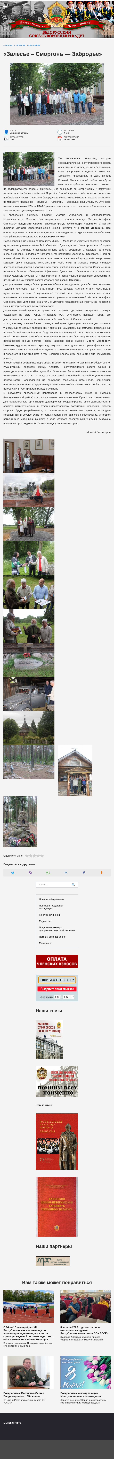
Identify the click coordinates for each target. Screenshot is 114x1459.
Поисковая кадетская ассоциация (51, 907)
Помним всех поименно (52, 936)
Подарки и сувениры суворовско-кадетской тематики (57, 929)
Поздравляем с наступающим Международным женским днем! (81, 1395)
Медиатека (45, 921)
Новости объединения (51, 899)
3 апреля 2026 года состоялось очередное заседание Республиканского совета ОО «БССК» (84, 1329)
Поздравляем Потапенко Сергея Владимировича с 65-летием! (23, 1395)
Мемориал (45, 943)
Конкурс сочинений (50, 914)
